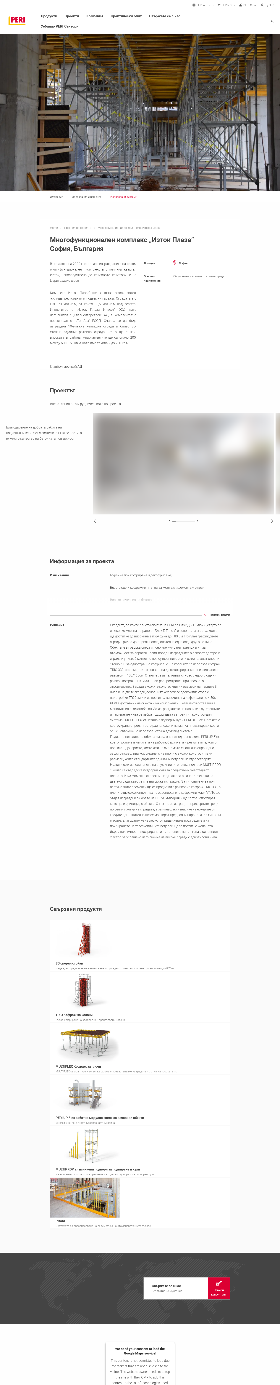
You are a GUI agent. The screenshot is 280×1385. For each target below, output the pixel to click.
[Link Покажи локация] (257, 1301)
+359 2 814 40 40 (26, 1375)
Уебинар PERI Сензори (58, 26)
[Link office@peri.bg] (257, 1293)
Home (54, 228)
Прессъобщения (105, 1282)
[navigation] (187, 1131)
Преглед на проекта (78, 228)
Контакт (61, 1301)
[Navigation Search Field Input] (252, 21)
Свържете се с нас (158, 16)
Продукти (48, 16)
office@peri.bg (25, 1379)
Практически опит (122, 16)
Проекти (70, 16)
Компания (92, 16)
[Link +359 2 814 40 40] (257, 1285)
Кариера (102, 1288)
